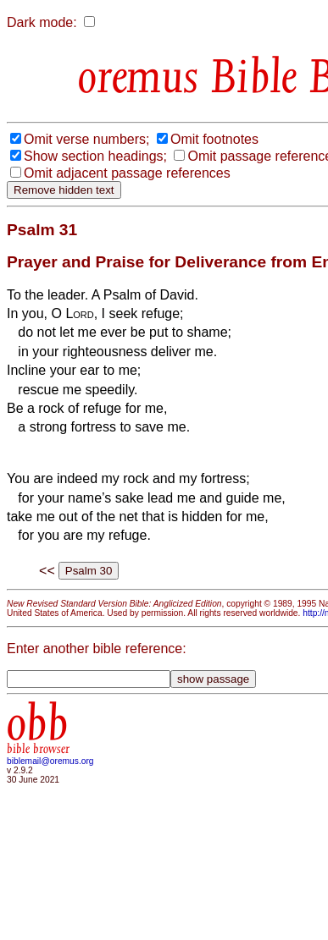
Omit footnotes (214, 139)
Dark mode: (42, 22)
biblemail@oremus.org (50, 761)
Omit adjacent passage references (127, 173)
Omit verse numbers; (86, 139)
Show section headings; (95, 156)
